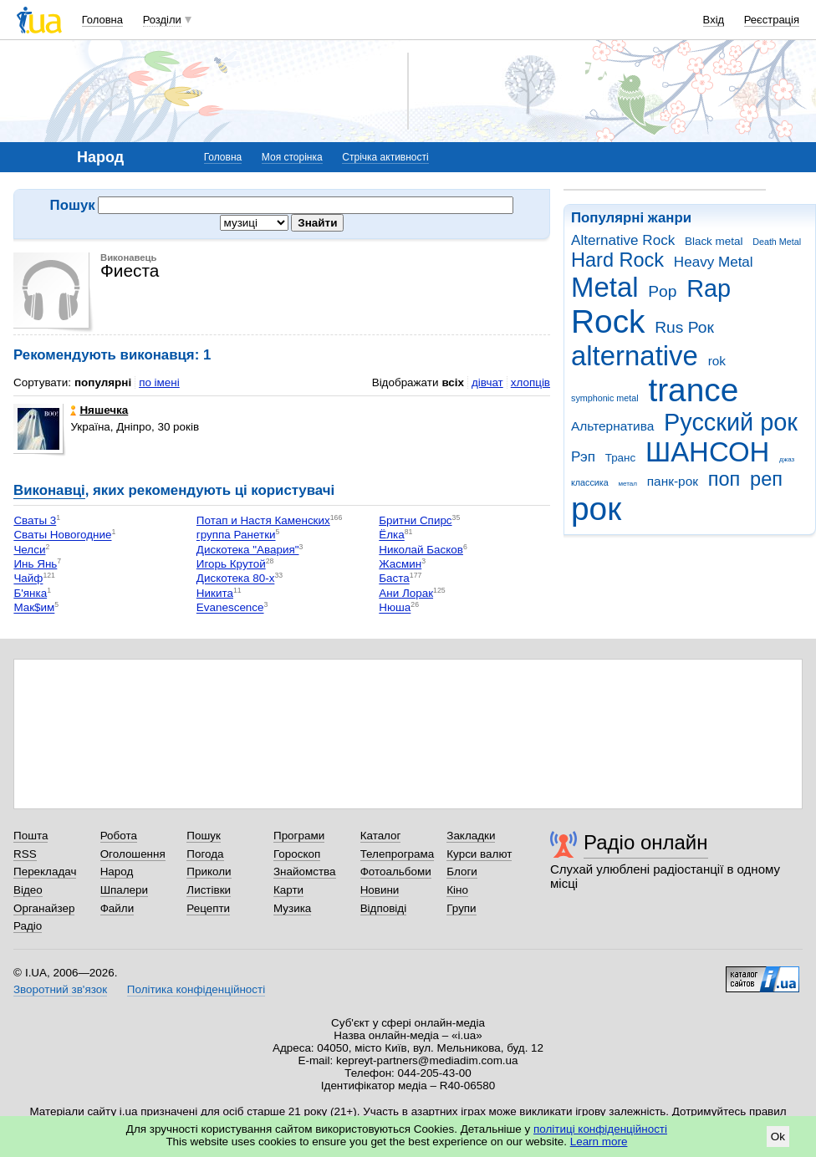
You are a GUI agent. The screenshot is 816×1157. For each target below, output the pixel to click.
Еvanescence (230, 608)
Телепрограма (397, 854)
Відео (28, 890)
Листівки (208, 890)
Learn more (599, 1141)
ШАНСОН (707, 451)
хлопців (530, 382)
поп (724, 479)
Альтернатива (612, 426)
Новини (380, 890)
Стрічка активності (385, 157)
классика (590, 482)
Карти (288, 890)
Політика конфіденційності (196, 989)
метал (627, 483)
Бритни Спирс (415, 520)
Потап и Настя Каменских (263, 520)
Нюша (395, 608)
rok (717, 361)
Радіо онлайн (646, 842)
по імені (159, 382)
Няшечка (99, 410)
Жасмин (400, 564)
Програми (298, 835)
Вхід (714, 19)
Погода (204, 854)
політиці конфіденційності (600, 1129)
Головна (102, 19)
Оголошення (133, 854)
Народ (117, 871)
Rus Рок (684, 327)
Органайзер (43, 908)
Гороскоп (296, 854)
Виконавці (49, 490)
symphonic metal (605, 398)
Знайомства (304, 871)
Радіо (27, 926)
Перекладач (44, 871)
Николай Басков (421, 549)
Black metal (713, 241)
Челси (29, 549)
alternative (634, 355)
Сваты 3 (34, 520)
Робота (118, 835)
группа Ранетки (236, 535)
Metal (605, 287)
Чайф (28, 579)
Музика (292, 908)
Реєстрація (771, 19)
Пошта (30, 835)
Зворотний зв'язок (60, 989)
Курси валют (479, 854)
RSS (25, 854)
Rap (708, 288)
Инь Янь (35, 564)
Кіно (457, 890)
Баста (394, 579)
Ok (778, 1136)
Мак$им (33, 608)
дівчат (487, 382)
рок (596, 509)
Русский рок (731, 422)
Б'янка (30, 593)
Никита (214, 593)
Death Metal (776, 242)
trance (693, 390)
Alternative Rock (623, 240)
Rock (608, 321)
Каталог (380, 835)
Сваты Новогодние (62, 535)
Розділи (162, 19)
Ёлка (391, 535)
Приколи (208, 871)
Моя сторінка (292, 157)
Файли (117, 908)
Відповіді (383, 908)
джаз (786, 459)
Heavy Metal (713, 262)
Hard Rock (617, 260)
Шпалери (124, 890)
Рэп (583, 457)
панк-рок (672, 481)
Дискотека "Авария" (247, 549)
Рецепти (208, 908)
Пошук (203, 835)
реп (766, 479)
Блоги (461, 871)
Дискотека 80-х (235, 579)
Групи (461, 908)
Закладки (470, 835)
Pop (662, 291)
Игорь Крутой (231, 564)
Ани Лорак (406, 593)
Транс (620, 457)
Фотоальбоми (395, 871)
